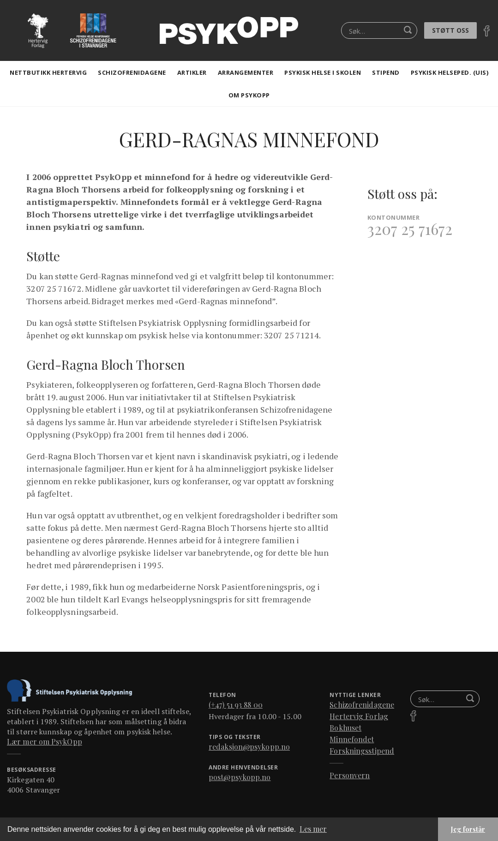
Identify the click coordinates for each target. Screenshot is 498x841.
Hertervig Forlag (359, 716)
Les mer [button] (313, 829)
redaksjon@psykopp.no (249, 746)
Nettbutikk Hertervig (48, 72)
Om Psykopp (249, 95)
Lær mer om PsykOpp (44, 741)
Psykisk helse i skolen (322, 72)
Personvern (350, 775)
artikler (192, 72)
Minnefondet (352, 739)
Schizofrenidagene (132, 72)
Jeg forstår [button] (468, 829)
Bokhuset (345, 728)
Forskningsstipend (362, 751)
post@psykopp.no (240, 777)
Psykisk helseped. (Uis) (450, 72)
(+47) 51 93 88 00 (236, 704)
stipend (386, 72)
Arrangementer (246, 72)
